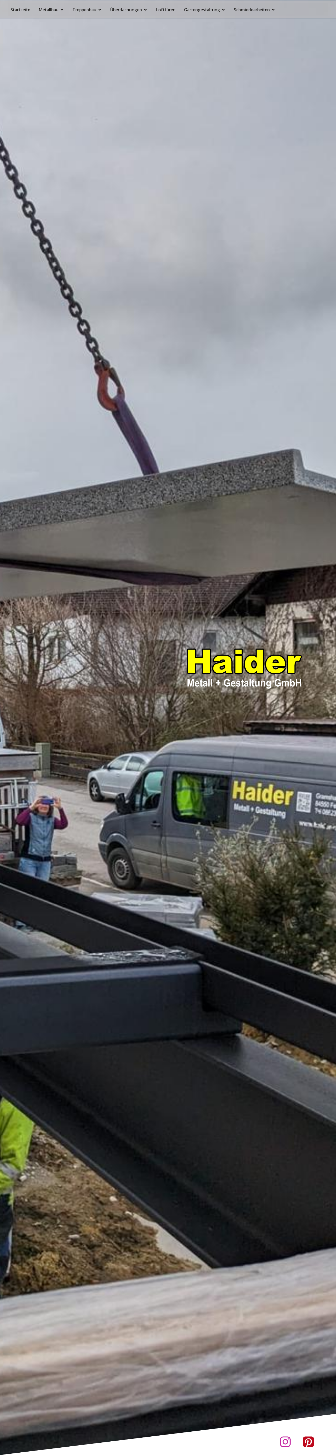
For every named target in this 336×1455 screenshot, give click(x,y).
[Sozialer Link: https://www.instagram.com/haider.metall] (286, 1442)
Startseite (20, 9)
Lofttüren (166, 9)
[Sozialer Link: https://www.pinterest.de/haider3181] (310, 1442)
